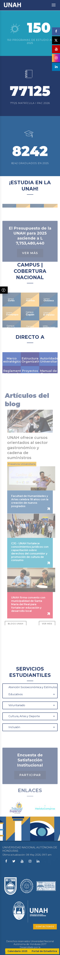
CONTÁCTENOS (45, 926)
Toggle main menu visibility (54, 3)
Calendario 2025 (17, 951)
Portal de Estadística (44, 951)
